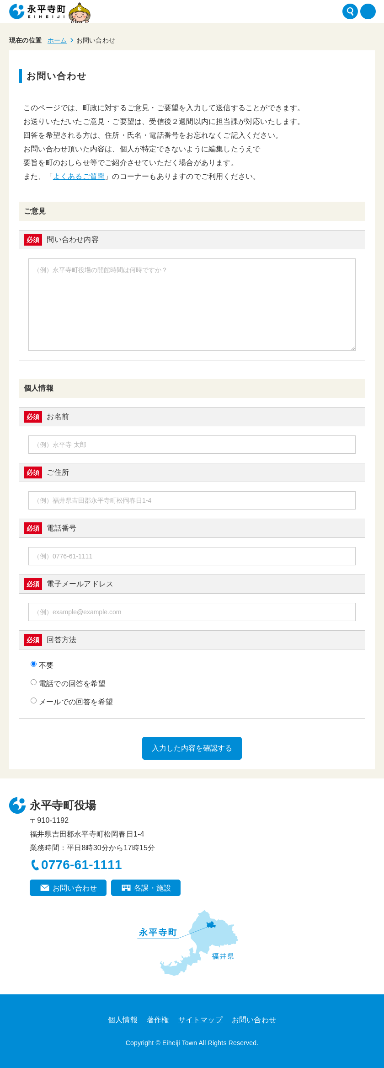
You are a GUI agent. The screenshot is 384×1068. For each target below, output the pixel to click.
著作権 (158, 1020)
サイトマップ (200, 1020)
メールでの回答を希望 (72, 702)
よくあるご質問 (79, 176)
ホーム (57, 40)
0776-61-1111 (81, 865)
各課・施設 (152, 888)
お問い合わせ (75, 888)
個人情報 (123, 1020)
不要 (42, 665)
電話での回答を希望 (68, 683)
